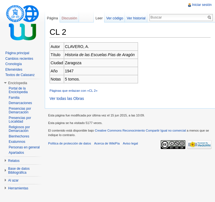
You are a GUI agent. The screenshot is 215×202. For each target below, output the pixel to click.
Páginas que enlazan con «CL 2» (73, 90)
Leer (99, 18)
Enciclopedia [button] (17, 83)
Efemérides (13, 70)
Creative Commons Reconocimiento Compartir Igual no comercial (140, 130)
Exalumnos (17, 142)
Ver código (114, 18)
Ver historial (136, 18)
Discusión (69, 18)
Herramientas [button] (18, 188)
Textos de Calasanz (20, 75)
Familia (14, 98)
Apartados (16, 153)
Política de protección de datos (69, 143)
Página (52, 18)
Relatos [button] (14, 161)
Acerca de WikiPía (107, 143)
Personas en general (24, 147)
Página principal (17, 53)
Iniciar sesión (202, 5)
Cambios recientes (19, 59)
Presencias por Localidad (20, 120)
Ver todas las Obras (67, 98)
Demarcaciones (20, 103)
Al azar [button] (13, 180)
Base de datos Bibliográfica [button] (19, 171)
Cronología (13, 64)
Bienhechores (19, 136)
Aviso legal (130, 143)
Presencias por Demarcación (20, 110)
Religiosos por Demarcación (19, 129)
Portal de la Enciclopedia (18, 90)
